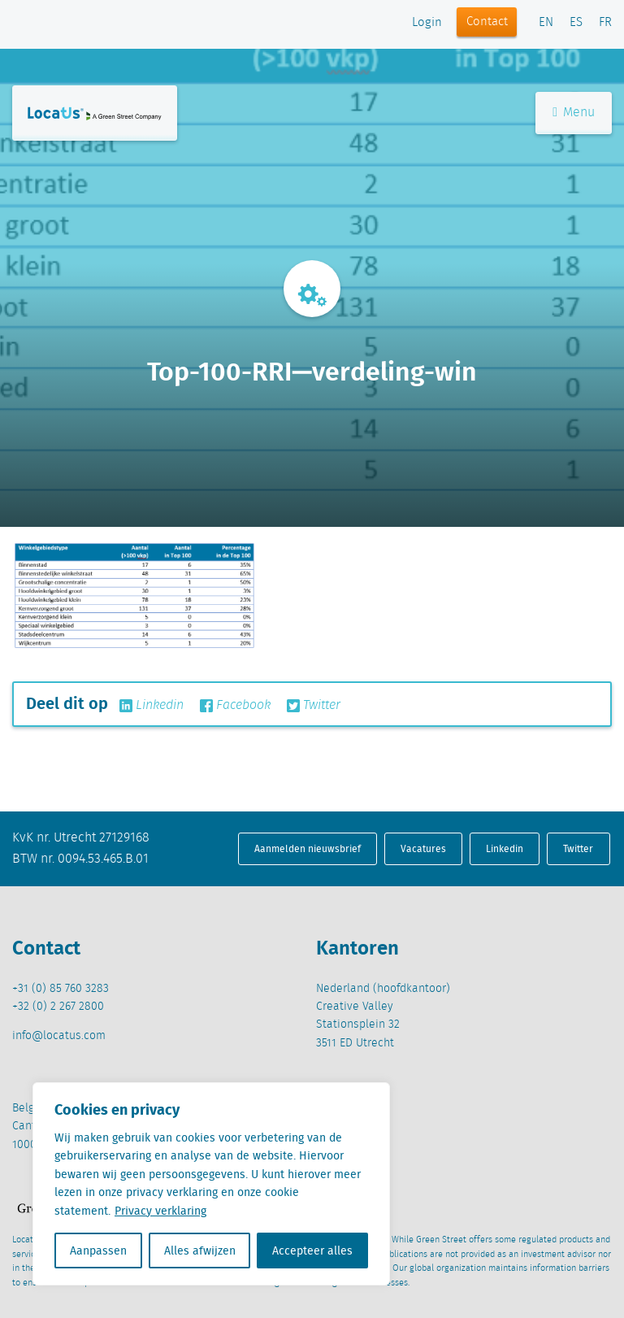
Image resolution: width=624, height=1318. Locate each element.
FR (605, 23)
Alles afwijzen (200, 1250)
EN (546, 23)
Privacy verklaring (160, 1211)
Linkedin (151, 705)
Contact (487, 22)
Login (427, 23)
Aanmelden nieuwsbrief (307, 848)
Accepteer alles (312, 1250)
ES (576, 23)
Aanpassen (98, 1250)
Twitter (313, 705)
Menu (573, 112)
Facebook (235, 705)
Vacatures (423, 848)
